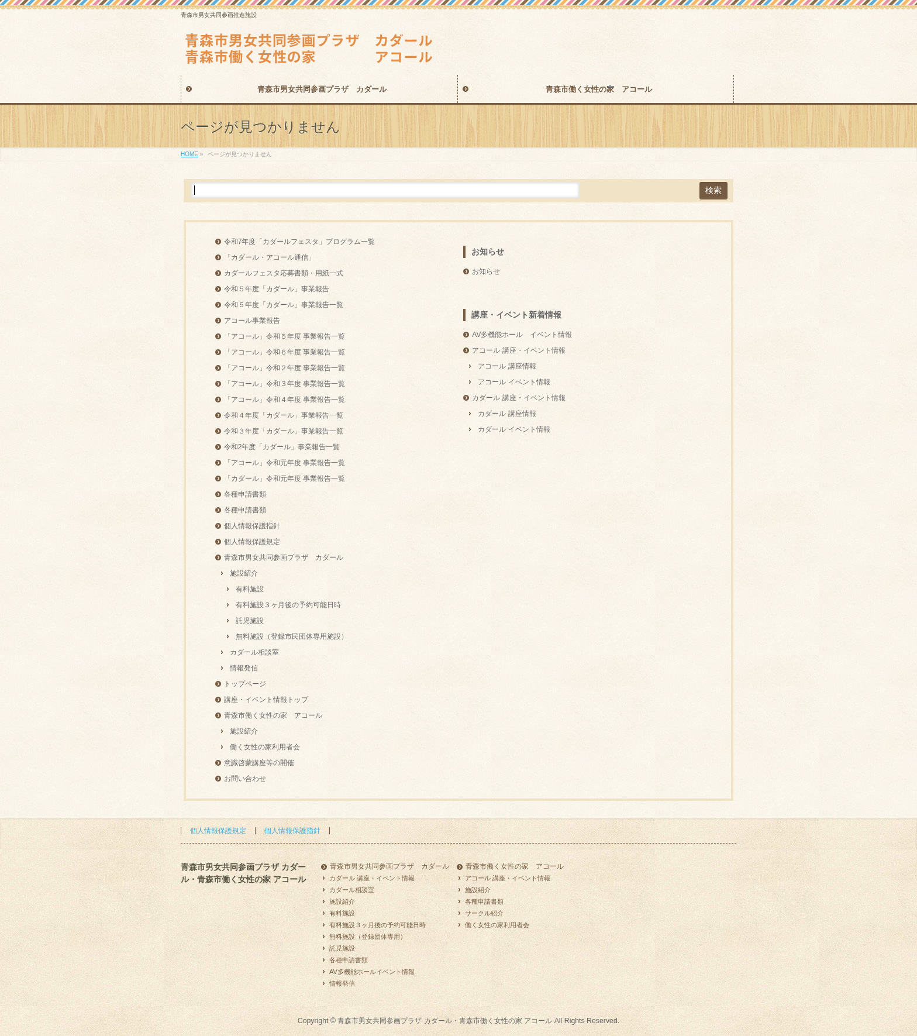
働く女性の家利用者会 (265, 747)
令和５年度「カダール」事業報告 (276, 289)
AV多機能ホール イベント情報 (522, 335)
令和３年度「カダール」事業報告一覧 (283, 431)
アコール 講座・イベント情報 (518, 350)
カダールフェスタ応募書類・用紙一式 (283, 273)
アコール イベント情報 (514, 382)
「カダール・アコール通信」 (269, 257)
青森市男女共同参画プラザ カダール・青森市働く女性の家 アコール (444, 1021)
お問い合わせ (245, 779)
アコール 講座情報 (507, 366)
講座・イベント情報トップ (266, 700)
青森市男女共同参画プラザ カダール (283, 557)
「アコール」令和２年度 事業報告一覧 (284, 368)
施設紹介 (244, 573)
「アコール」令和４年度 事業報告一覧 (284, 399)
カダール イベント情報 (514, 429)
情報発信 (244, 668)
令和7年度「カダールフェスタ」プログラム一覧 (299, 242)
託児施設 (250, 621)
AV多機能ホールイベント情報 (372, 971)
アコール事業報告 (252, 320)
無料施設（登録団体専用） (367, 936)
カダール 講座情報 (507, 413)
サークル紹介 (484, 913)
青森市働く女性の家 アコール (273, 715)
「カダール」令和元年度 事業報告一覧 (284, 478)
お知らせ (487, 251)
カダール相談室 (254, 652)
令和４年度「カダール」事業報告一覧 (283, 415)
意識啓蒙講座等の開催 (259, 763)
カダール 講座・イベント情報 (518, 398)
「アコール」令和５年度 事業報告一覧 (284, 336)
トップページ (245, 684)
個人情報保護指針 (252, 526)
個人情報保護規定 (252, 542)
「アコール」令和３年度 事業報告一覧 (284, 384)
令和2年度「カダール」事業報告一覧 (282, 447)
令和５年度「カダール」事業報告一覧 (283, 305)
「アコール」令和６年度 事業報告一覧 (284, 352)
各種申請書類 (245, 494)
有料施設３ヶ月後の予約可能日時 (288, 605)
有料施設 (250, 589)
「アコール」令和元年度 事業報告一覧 (284, 463)
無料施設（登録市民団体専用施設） (292, 636)
